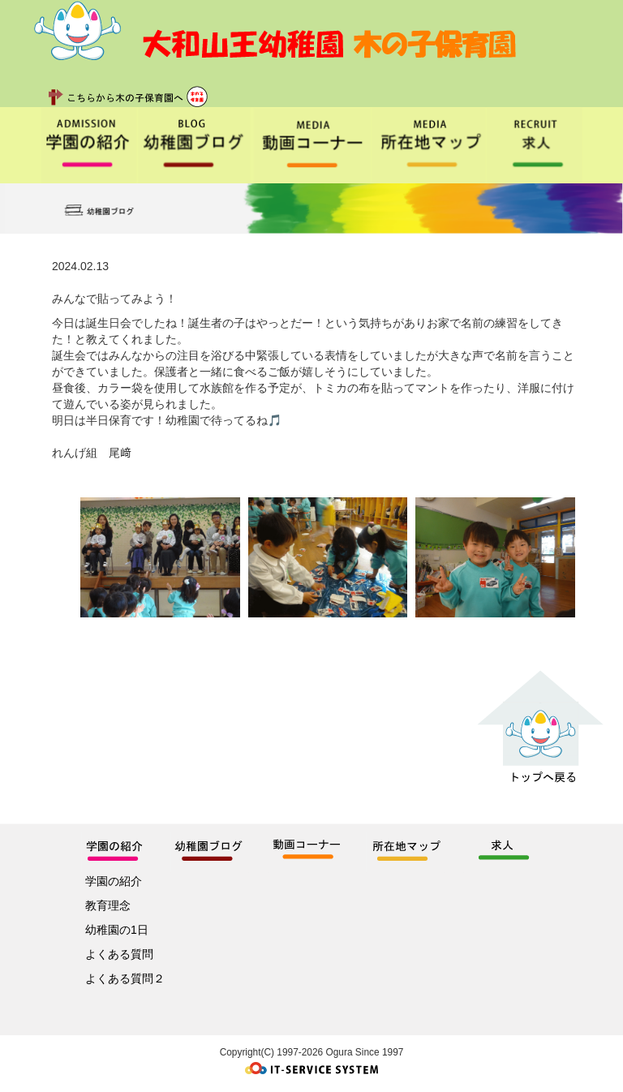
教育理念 (108, 905)
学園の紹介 (113, 881)
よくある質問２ (125, 978)
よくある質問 (119, 954)
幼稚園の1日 (116, 929)
